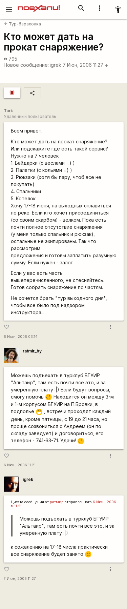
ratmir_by (32, 350)
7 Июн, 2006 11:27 (85, 65)
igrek (55, 65)
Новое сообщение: (26, 65)
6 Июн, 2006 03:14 (21, 336)
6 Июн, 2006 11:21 (20, 465)
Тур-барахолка (22, 23)
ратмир (57, 502)
